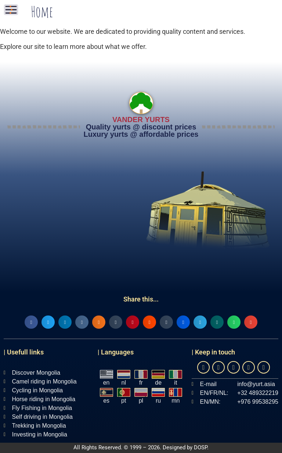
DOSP (200, 447)
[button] (31, 322)
